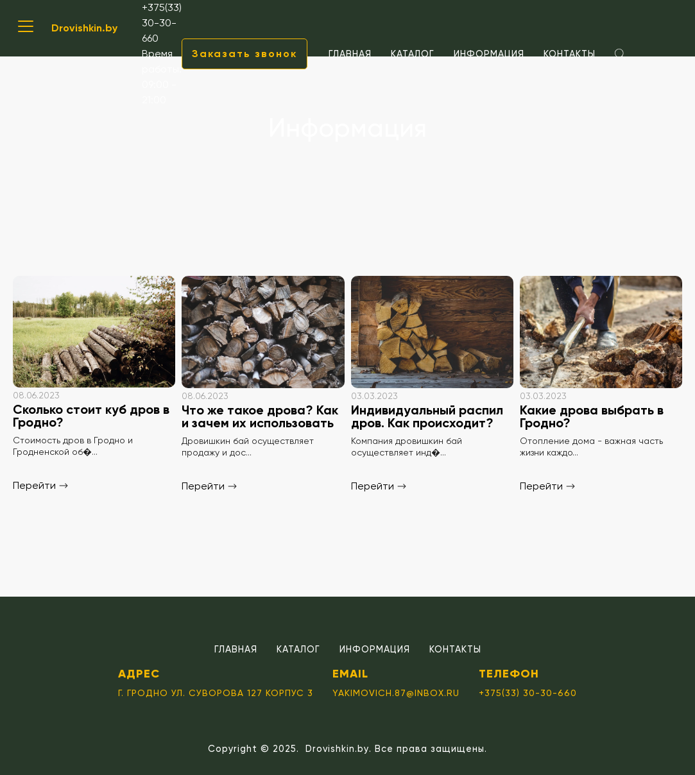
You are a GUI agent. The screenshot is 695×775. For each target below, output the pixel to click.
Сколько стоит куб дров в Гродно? (91, 416)
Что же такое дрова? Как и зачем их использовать (260, 416)
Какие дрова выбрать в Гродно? (592, 416)
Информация (489, 54)
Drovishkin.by (84, 28)
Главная (350, 54)
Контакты (570, 54)
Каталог (412, 54)
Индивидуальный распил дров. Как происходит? (427, 416)
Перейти (40, 485)
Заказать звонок (244, 53)
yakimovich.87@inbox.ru (395, 693)
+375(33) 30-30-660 (162, 22)
